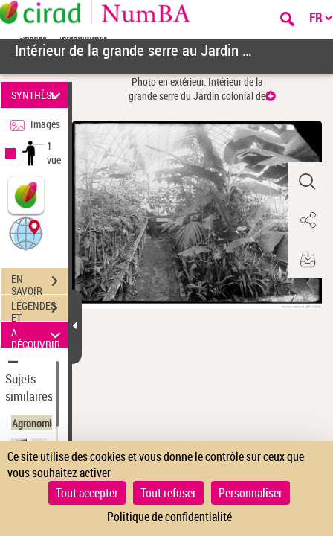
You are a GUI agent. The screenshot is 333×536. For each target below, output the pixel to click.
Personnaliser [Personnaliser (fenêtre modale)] (250, 493)
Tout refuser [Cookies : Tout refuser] (168, 493)
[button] (26, 233)
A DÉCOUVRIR (38, 335)
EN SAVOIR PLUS (39, 283)
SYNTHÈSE (38, 95)
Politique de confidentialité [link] (169, 516)
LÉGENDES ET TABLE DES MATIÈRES (39, 310)
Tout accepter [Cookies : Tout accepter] (87, 493)
